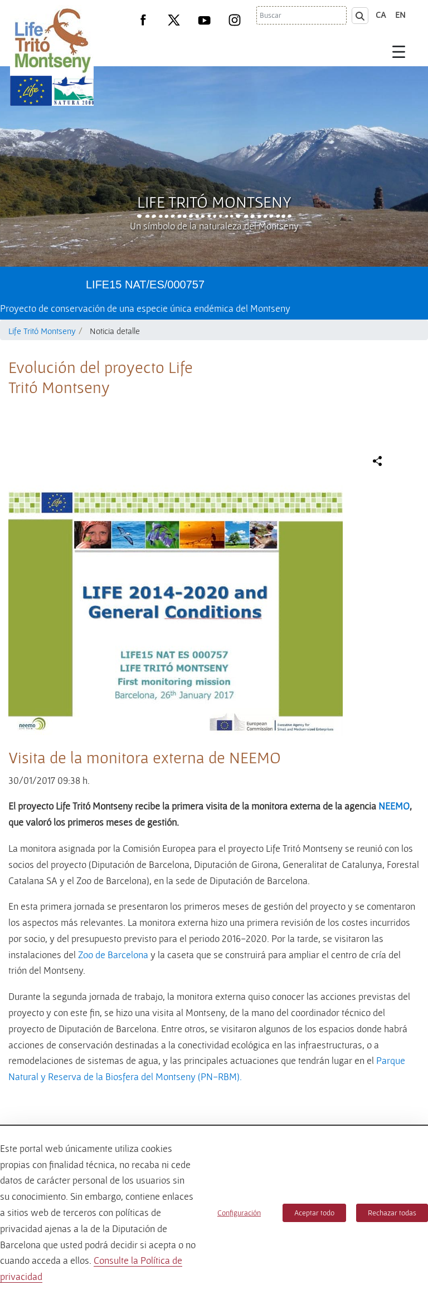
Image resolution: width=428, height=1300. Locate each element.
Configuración (239, 1212)
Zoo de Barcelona (113, 954)
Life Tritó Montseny (214, 201)
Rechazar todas (392, 1212)
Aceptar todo (314, 1212)
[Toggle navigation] (399, 51)
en (400, 14)
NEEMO (394, 806)
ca (381, 14)
